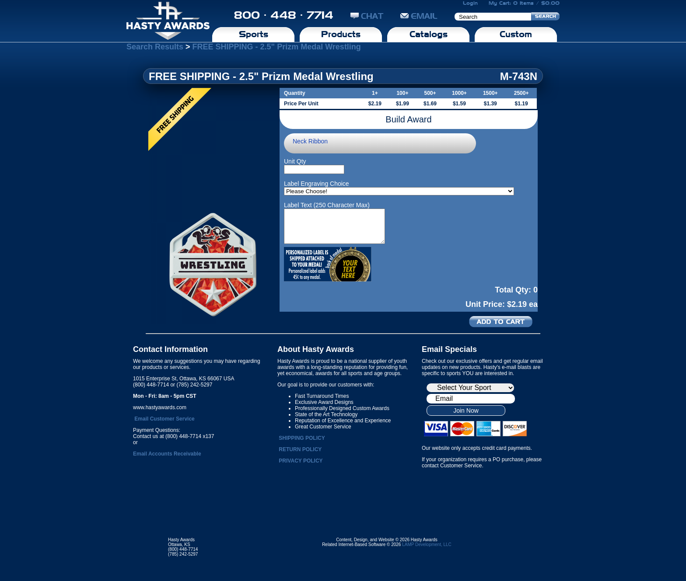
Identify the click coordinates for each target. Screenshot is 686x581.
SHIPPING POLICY (302, 438)
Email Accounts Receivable (167, 454)
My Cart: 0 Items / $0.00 (524, 3)
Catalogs (429, 34)
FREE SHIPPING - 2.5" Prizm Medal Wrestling (276, 46)
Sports (253, 34)
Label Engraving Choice (316, 183)
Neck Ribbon (310, 141)
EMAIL (419, 16)
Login (470, 3)
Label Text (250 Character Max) (327, 205)
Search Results (154, 46)
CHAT (366, 16)
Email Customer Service (164, 419)
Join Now (466, 410)
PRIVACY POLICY (300, 461)
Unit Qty (295, 161)
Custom (516, 34)
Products (340, 34)
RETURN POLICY (300, 449)
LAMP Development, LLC (427, 544)
